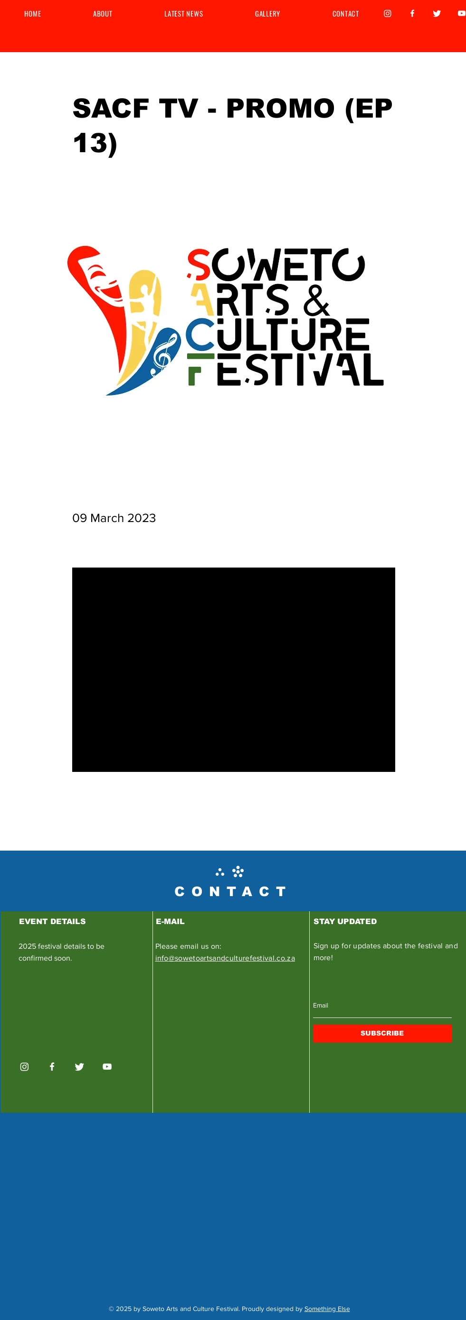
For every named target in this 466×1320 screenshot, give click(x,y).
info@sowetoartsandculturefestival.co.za (225, 958)
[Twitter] (437, 13)
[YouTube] (107, 1066)
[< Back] (103, 77)
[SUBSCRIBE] (382, 1034)
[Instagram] (387, 13)
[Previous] (103, 810)
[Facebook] (412, 13)
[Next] (371, 810)
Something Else (327, 1308)
